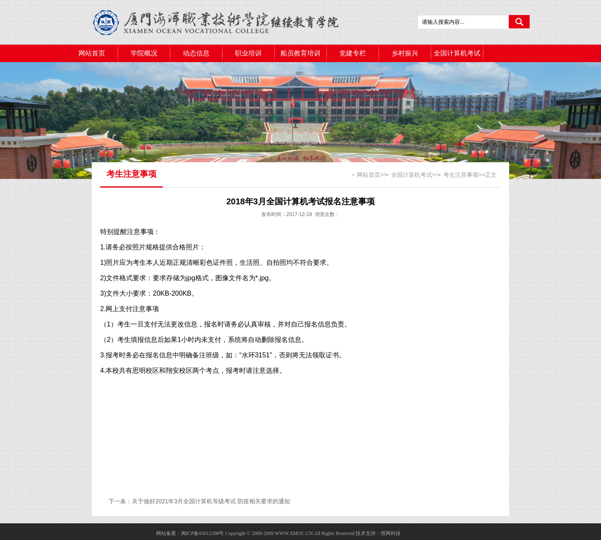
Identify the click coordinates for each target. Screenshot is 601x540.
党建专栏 (352, 53)
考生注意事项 (460, 174)
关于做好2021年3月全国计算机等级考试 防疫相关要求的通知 (211, 501)
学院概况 (144, 53)
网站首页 (91, 53)
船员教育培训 (300, 53)
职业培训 (248, 53)
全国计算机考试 (457, 53)
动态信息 (196, 53)
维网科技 (391, 533)
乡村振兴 (404, 53)
